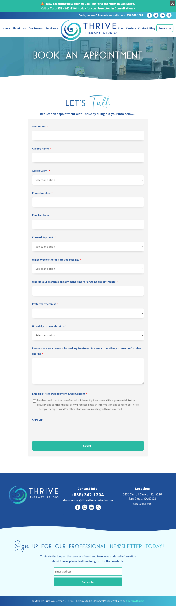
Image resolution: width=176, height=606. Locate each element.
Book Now (164, 28)
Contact (143, 28)
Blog (152, 28)
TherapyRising (135, 601)
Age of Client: (41, 171)
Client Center (126, 28)
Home (6, 28)
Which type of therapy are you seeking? (56, 260)
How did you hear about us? (50, 326)
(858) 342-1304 (67, 8)
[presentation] (58, 430)
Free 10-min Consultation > (116, 8)
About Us (18, 28)
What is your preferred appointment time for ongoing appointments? (75, 282)
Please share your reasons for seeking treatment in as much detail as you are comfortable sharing (86, 351)
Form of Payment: (44, 237)
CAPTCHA (37, 419)
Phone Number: (42, 193)
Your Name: (40, 126)
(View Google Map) (142, 503)
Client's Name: (41, 149)
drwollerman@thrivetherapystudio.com (88, 500)
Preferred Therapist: (45, 304)
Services (51, 28)
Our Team (35, 28)
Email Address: (41, 215)
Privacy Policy (102, 601)
